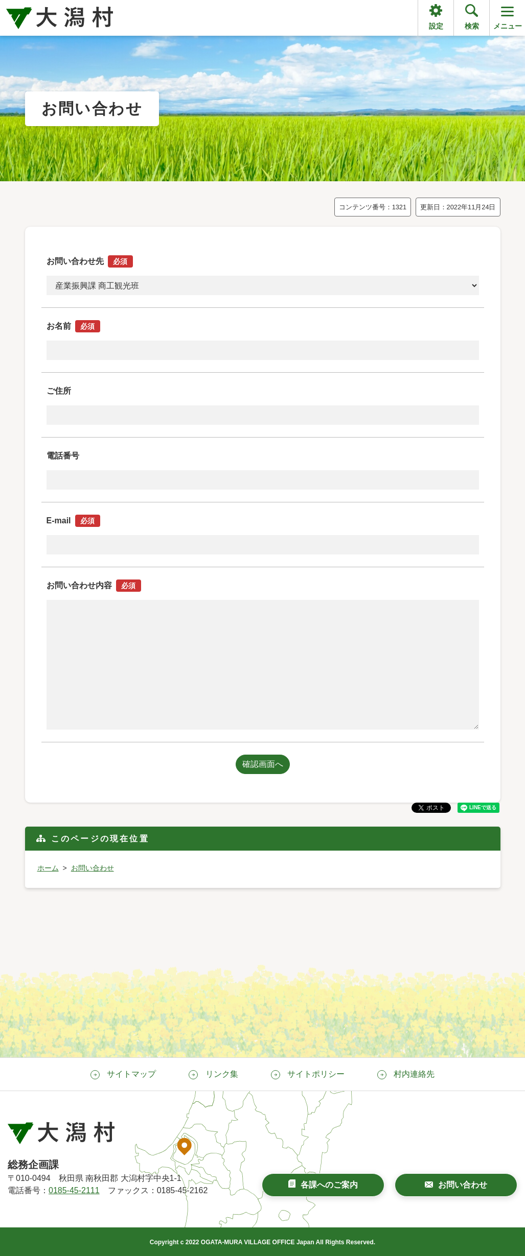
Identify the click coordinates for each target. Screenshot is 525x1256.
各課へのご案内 (329, 1184)
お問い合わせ (92, 868)
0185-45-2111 (74, 1190)
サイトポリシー (316, 1074)
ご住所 (59, 391)
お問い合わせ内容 (94, 585)
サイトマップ (131, 1074)
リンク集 (222, 1074)
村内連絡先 (414, 1074)
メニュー (507, 17)
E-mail (73, 521)
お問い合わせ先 (90, 261)
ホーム (48, 868)
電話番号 (63, 455)
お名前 (73, 326)
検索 (472, 26)
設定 (436, 26)
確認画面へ (262, 764)
